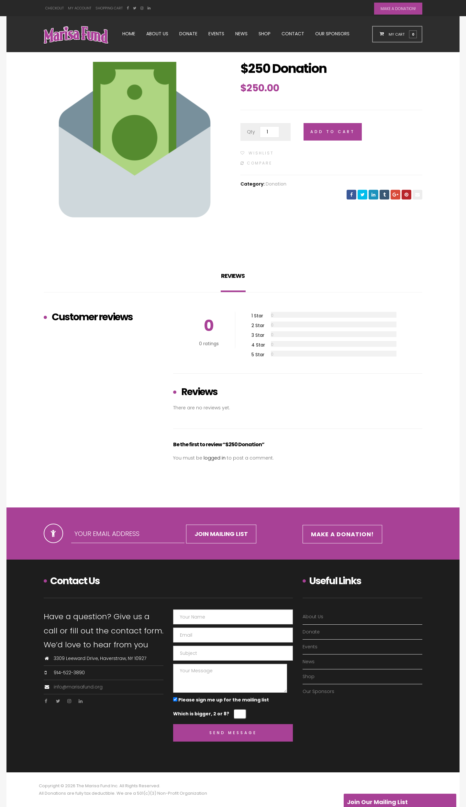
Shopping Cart (109, 8)
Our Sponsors (332, 33)
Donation (276, 184)
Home (128, 33)
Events (216, 33)
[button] (401, 34)
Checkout (54, 8)
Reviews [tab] (233, 276)
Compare (259, 163)
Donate (188, 33)
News (241, 33)
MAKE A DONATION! (398, 8)
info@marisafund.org (78, 687)
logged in (215, 458)
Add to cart (332, 131)
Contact (293, 33)
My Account (79, 8)
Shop (265, 33)
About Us (157, 33)
